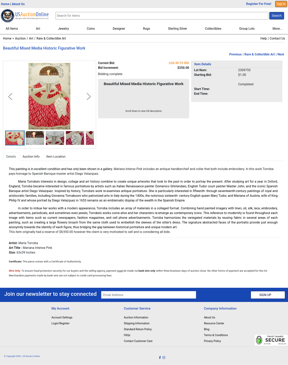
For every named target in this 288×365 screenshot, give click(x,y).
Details (11, 157)
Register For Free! (258, 4)
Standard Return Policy (138, 329)
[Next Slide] (89, 96)
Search (277, 15)
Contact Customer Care (138, 341)
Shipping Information (137, 323)
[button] (15, 138)
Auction (20, 38)
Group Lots (247, 28)
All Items (12, 28)
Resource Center (214, 323)
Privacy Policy (212, 341)
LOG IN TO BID (179, 63)
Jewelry (63, 28)
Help (263, 38)
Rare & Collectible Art (51, 38)
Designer (119, 28)
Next (281, 54)
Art (38, 28)
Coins (91, 28)
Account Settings (61, 317)
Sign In (281, 4)
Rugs (146, 28)
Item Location (55, 157)
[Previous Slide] (10, 96)
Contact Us (277, 38)
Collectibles (213, 28)
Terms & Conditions (216, 335)
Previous (235, 54)
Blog (206, 329)
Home (5, 4)
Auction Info (31, 157)
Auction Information (136, 317)
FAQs (127, 335)
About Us (18, 4)
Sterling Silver (177, 28)
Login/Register (60, 323)
